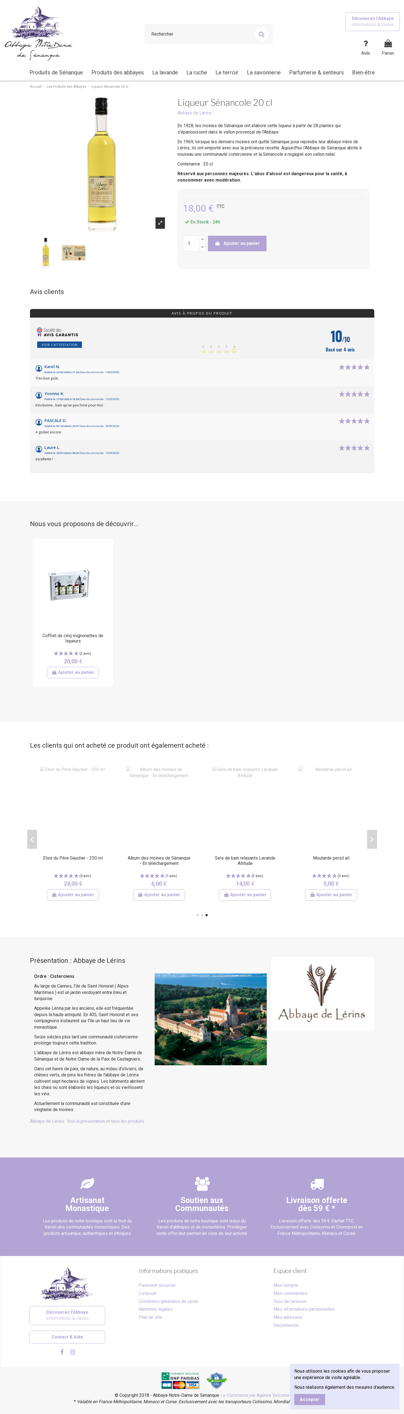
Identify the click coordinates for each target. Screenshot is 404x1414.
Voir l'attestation (59, 345)
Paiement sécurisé (157, 1285)
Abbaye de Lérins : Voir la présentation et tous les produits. (87, 1121)
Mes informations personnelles (304, 1309)
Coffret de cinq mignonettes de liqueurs (72, 638)
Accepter (310, 1399)
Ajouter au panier (237, 243)
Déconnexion (286, 1325)
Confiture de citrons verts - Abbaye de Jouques (159, 860)
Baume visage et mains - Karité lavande (331, 860)
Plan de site (150, 1317)
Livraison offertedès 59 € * (316, 1204)
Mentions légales (156, 1309)
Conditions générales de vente (168, 1301)
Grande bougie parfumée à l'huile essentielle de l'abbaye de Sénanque (73, 863)
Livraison (148, 1293)
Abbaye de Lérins (194, 112)
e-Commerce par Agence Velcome (256, 1395)
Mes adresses (287, 1317)
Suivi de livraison (290, 1301)
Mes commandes (290, 1293)
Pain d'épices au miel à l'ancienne (245, 860)
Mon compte (285, 1285)
